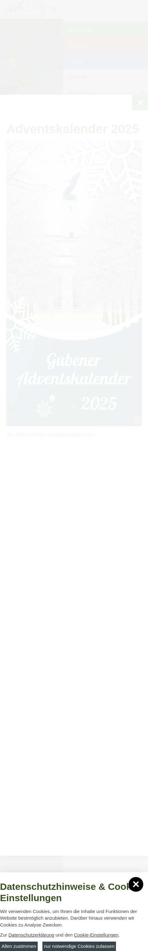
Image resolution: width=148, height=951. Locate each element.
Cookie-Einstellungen (96, 935)
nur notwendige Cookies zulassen (79, 946)
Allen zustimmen (19, 946)
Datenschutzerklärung (31, 935)
